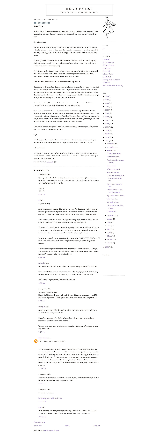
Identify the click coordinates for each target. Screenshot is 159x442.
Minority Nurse (108, 74)
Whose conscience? (113, 169)
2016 (107, 103)
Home (67, 426)
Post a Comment (39, 422)
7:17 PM (41, 332)
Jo (39, 200)
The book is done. (42, 22)
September (111, 215)
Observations (111, 166)
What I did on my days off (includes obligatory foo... (115, 178)
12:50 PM (42, 401)
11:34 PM (42, 368)
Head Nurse (79, 8)
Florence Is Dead (108, 65)
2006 (107, 137)
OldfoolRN (106, 83)
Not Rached (107, 77)
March (109, 236)
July (109, 222)
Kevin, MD (106, 71)
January (110, 243)
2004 (107, 247)
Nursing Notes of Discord (111, 80)
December (111, 144)
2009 (107, 127)
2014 (107, 110)
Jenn (39, 407)
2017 (107, 100)
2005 (107, 141)
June (109, 226)
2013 (107, 113)
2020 (107, 96)
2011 (107, 120)
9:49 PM (41, 194)
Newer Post (37, 426)
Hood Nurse (107, 68)
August (110, 219)
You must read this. (113, 172)
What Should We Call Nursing (113, 86)
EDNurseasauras (108, 62)
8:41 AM (42, 301)
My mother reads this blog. (116, 196)
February (110, 239)
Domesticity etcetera (114, 153)
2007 (107, 134)
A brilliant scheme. (113, 157)
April (109, 233)
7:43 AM (42, 384)
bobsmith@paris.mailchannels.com (50, 398)
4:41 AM (42, 257)
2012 (107, 117)
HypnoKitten (42, 338)
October (110, 150)
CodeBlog (106, 59)
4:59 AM (42, 283)
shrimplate (41, 307)
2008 (107, 130)
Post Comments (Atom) (51, 430)
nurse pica (41, 263)
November (111, 147)
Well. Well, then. (112, 199)
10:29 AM (42, 417)
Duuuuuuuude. (112, 211)
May (109, 229)
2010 (107, 124)
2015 (107, 107)
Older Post (96, 426)
